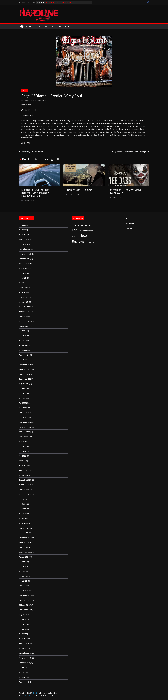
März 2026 (23, 235)
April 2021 (23, 518)
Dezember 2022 (25, 422)
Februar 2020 (24, 586)
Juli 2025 (22, 273)
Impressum (130, 224)
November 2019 (25, 600)
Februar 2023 (24, 412)
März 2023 (23, 408)
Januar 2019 (23, 648)
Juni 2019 (22, 624)
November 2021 (25, 485)
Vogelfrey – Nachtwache (31, 151)
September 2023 (25, 379)
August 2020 (24, 557)
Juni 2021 (22, 509)
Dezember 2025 (25, 249)
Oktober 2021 (24, 489)
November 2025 (25, 254)
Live (59, 26)
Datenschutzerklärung (134, 219)
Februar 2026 (24, 239)
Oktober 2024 (24, 316)
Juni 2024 (22, 336)
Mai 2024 (22, 340)
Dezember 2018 (25, 653)
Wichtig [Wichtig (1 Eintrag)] (78, 246)
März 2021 (23, 523)
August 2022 (24, 441)
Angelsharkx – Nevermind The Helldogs (130, 151)
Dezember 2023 (25, 364)
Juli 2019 (22, 619)
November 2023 (25, 369)
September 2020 (25, 552)
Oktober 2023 (24, 374)
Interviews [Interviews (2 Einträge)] (88, 225)
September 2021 (25, 494)
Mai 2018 (22, 672)
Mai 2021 (22, 513)
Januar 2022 (23, 475)
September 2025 (25, 263)
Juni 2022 (22, 451)
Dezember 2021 (25, 480)
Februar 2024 (24, 355)
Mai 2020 (22, 571)
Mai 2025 (22, 283)
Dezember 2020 (25, 538)
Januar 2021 (23, 533)
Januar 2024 (23, 360)
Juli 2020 (22, 562)
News (28, 26)
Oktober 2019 (24, 605)
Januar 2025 (23, 302)
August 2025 (24, 268)
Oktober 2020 (24, 547)
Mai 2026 (22, 225)
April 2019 (23, 634)
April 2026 (23, 230)
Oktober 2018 (24, 663)
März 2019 (23, 639)
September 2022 (25, 437)
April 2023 (23, 403)
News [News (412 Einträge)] (84, 235)
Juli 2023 (22, 388)
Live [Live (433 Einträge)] (75, 230)
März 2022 (23, 465)
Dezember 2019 (25, 595)
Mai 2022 (22, 456)
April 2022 (23, 461)
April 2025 (23, 287)
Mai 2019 (22, 629)
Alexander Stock (41, 101)
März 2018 (23, 677)
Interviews (49, 26)
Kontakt (129, 228)
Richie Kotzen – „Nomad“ (79, 189)
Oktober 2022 (24, 432)
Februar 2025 (24, 297)
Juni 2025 (22, 278)
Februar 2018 (24, 682)
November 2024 (25, 312)
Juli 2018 (22, 667)
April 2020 (23, 576)
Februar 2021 (24, 528)
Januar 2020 (23, 590)
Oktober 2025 (24, 259)
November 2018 (25, 658)
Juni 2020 (22, 566)
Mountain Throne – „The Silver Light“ (59, 2)
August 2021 (24, 499)
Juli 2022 (22, 446)
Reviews (38, 26)
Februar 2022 (24, 470)
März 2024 (23, 350)
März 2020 (23, 581)
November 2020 (25, 542)
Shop (67, 26)
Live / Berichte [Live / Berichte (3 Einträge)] (83, 231)
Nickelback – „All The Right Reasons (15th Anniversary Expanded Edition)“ (35, 192)
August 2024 (24, 326)
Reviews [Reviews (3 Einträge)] (88, 242)
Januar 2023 (23, 417)
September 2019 (25, 610)
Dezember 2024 (25, 307)
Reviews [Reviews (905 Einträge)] (78, 241)
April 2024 (23, 345)
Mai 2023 (22, 398)
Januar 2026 (23, 244)
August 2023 (24, 384)
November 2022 (25, 427)
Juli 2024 (22, 331)
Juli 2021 (22, 504)
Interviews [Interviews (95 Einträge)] (78, 225)
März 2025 (23, 292)
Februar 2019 (24, 643)
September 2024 (25, 321)
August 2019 (24, 614)
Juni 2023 (22, 393)
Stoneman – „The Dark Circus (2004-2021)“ (125, 191)
